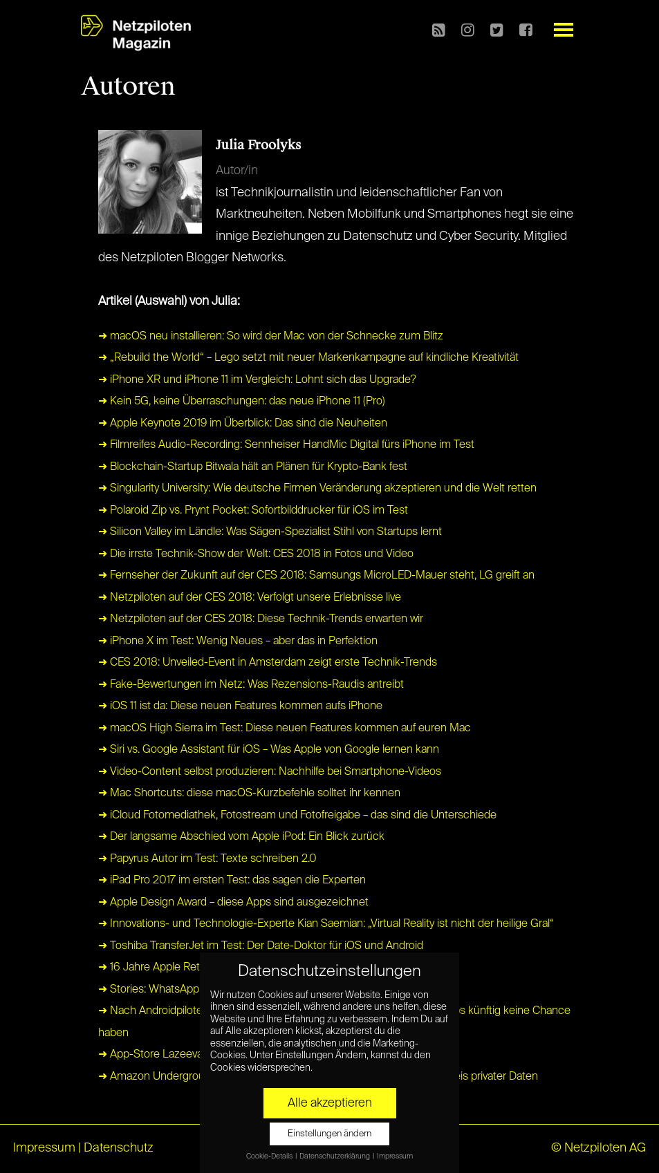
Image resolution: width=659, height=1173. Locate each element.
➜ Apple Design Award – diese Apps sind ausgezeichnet (233, 902)
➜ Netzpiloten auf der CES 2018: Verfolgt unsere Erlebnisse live (249, 597)
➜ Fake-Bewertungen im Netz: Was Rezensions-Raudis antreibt (251, 685)
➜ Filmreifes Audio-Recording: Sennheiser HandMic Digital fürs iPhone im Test (286, 445)
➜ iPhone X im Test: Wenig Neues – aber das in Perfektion (238, 641)
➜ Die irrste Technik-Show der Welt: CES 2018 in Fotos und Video (256, 554)
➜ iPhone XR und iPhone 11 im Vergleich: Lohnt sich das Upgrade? (257, 380)
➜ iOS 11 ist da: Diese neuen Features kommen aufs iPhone (240, 706)
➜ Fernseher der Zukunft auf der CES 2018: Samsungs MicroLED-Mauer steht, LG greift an (316, 575)
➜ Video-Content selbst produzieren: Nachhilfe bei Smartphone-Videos (269, 772)
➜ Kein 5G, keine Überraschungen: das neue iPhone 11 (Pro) (241, 401)
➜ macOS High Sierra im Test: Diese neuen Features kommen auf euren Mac (284, 728)
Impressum (44, 1148)
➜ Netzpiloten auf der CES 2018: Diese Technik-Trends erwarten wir (260, 619)
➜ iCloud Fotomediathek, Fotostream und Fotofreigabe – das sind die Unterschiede (297, 815)
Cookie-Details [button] (270, 1156)
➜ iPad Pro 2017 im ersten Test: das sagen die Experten (232, 880)
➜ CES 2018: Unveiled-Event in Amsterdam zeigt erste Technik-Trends (267, 662)
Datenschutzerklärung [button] (335, 1156)
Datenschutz (119, 1148)
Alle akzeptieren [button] (330, 1103)
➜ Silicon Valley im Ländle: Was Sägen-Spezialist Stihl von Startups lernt (270, 532)
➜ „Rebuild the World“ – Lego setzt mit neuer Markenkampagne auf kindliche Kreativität (308, 358)
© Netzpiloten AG (598, 1148)
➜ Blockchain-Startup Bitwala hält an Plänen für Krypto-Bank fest (252, 467)
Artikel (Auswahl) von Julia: (169, 301)
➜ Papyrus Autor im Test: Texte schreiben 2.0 (207, 859)
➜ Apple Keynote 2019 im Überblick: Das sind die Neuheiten (242, 423)
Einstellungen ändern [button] (329, 1133)
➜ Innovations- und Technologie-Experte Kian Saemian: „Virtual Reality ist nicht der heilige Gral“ (326, 924)
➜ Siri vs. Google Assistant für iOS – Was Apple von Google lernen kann (268, 750)
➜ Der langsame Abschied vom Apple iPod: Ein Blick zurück (241, 837)
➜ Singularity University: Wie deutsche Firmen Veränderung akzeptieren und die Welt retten (317, 488)
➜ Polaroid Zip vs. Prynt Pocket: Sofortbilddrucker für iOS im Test (253, 510)
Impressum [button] (395, 1156)
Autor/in (237, 171)
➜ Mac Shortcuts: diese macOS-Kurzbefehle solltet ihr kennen (249, 793)
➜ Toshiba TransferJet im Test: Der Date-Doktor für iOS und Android (260, 946)
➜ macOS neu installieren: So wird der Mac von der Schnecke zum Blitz (270, 336)
